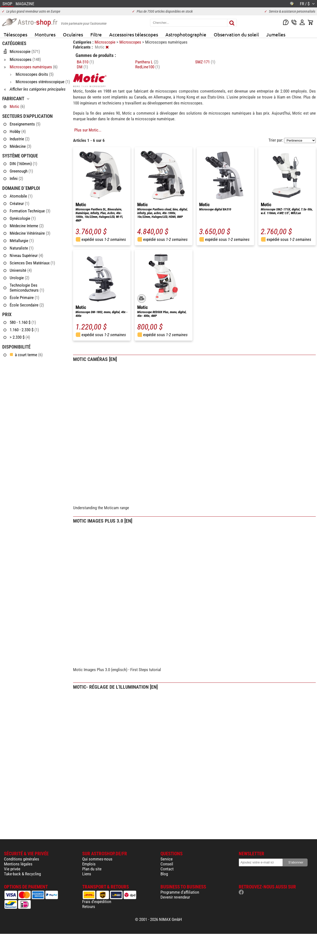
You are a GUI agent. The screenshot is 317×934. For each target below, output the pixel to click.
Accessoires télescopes (133, 34)
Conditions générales (21, 859)
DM (82, 66)
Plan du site (92, 868)
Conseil (166, 863)
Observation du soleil (236, 34)
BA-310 (85, 61)
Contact (167, 868)
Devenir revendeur (175, 897)
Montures (45, 34)
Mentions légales (18, 863)
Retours (88, 906)
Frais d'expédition (96, 901)
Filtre (96, 34)
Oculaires (73, 34)
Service (166, 859)
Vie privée (12, 868)
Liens (86, 873)
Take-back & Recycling (22, 873)
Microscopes (130, 42)
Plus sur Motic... (87, 129)
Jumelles (275, 34)
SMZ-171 (205, 61)
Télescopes (15, 34)
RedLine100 (147, 66)
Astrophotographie (185, 34)
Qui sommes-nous (97, 859)
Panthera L (146, 61)
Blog (164, 873)
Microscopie (105, 42)
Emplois (89, 863)
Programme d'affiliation (179, 892)
